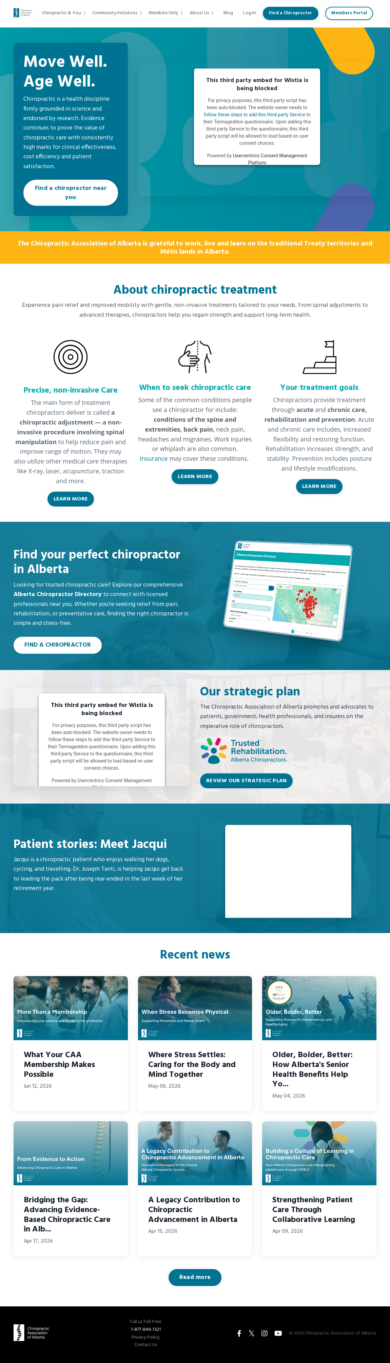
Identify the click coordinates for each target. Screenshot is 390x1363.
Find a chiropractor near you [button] (70, 193)
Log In (251, 13)
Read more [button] (195, 1280)
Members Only (168, 13)
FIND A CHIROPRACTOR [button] (57, 648)
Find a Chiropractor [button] (291, 13)
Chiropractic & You (67, 13)
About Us (203, 13)
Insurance (154, 461)
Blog (230, 13)
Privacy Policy (146, 1339)
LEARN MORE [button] (71, 501)
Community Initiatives (120, 13)
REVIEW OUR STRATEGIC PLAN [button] (246, 783)
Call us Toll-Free (145, 1324)
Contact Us (145, 1347)
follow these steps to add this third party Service (254, 115)
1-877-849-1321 (146, 1332)
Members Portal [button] (349, 13)
